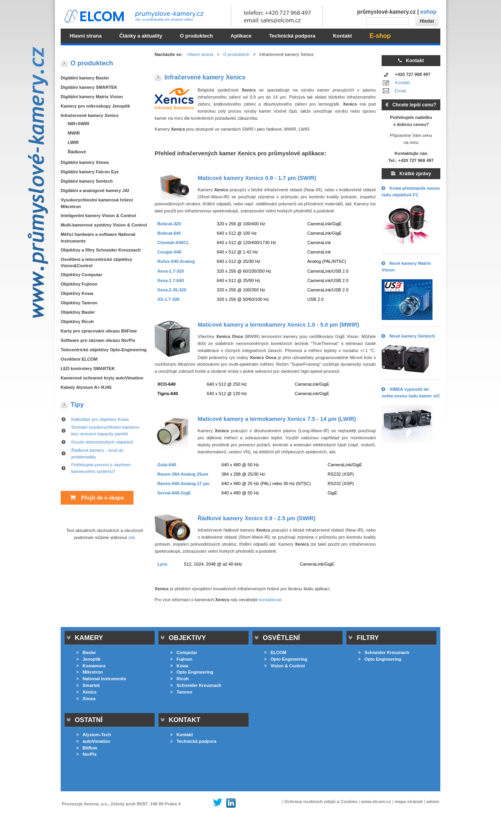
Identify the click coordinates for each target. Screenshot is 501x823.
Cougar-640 (169, 252)
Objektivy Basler (78, 312)
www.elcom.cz (376, 801)
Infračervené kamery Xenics (90, 115)
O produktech (236, 54)
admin (432, 801)
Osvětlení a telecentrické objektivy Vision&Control (96, 262)
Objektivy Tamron (79, 302)
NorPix (86, 754)
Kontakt (402, 82)
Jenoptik (88, 659)
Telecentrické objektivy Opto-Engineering (104, 349)
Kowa (179, 665)
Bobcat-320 (169, 223)
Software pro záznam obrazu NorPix (98, 340)
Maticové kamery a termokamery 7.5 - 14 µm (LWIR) (277, 419)
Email (400, 90)
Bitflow (86, 748)
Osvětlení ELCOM (79, 359)
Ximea (86, 698)
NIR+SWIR (78, 123)
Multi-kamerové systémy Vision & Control (104, 225)
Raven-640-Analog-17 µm (183, 483)
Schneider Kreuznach (195, 685)
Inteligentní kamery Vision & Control (98, 215)
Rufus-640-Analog (176, 261)
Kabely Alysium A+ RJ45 (86, 387)
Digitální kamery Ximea (85, 162)
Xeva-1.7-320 (170, 271)
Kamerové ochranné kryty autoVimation (102, 378)
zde (131, 537)
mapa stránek (409, 801)
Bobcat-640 (169, 233)
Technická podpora (193, 741)
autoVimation (93, 741)
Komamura (90, 665)
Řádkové (77, 151)
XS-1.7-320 (168, 299)
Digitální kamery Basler (85, 77)
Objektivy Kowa (77, 293)
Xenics (86, 692)
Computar (183, 652)
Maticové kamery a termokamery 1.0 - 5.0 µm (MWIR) (278, 325)
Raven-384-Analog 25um (182, 474)
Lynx (162, 564)
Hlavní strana (200, 54)
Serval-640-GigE (174, 493)
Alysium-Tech (93, 734)
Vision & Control (284, 665)
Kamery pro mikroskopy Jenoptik (95, 106)
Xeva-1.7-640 (170, 280)
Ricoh (179, 678)
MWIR (74, 133)
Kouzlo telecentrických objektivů (102, 442)
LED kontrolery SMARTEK (88, 368)
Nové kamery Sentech (408, 336)
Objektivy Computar (81, 274)
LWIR (73, 142)
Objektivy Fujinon (79, 284)
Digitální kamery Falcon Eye (90, 171)
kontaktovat (270, 599)
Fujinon (181, 659)
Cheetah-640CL (173, 242)
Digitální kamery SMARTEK (89, 87)
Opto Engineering (191, 672)
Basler (86, 652)
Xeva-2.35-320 (171, 290)
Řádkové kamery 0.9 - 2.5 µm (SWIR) (256, 518)
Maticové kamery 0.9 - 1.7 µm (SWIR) (257, 178)
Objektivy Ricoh (77, 321)
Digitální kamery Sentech (87, 181)
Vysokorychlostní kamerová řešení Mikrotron (97, 203)
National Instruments (101, 678)
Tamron (181, 692)
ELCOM (275, 652)
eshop (428, 12)
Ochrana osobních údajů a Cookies (320, 801)
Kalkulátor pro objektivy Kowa (100, 419)
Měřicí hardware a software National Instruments (98, 237)
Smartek (88, 685)
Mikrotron (89, 672)
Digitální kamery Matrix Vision (92, 96)
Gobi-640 (166, 464)
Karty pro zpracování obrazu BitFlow (99, 331)
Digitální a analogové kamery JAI (95, 190)
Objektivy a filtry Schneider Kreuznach (101, 250)
